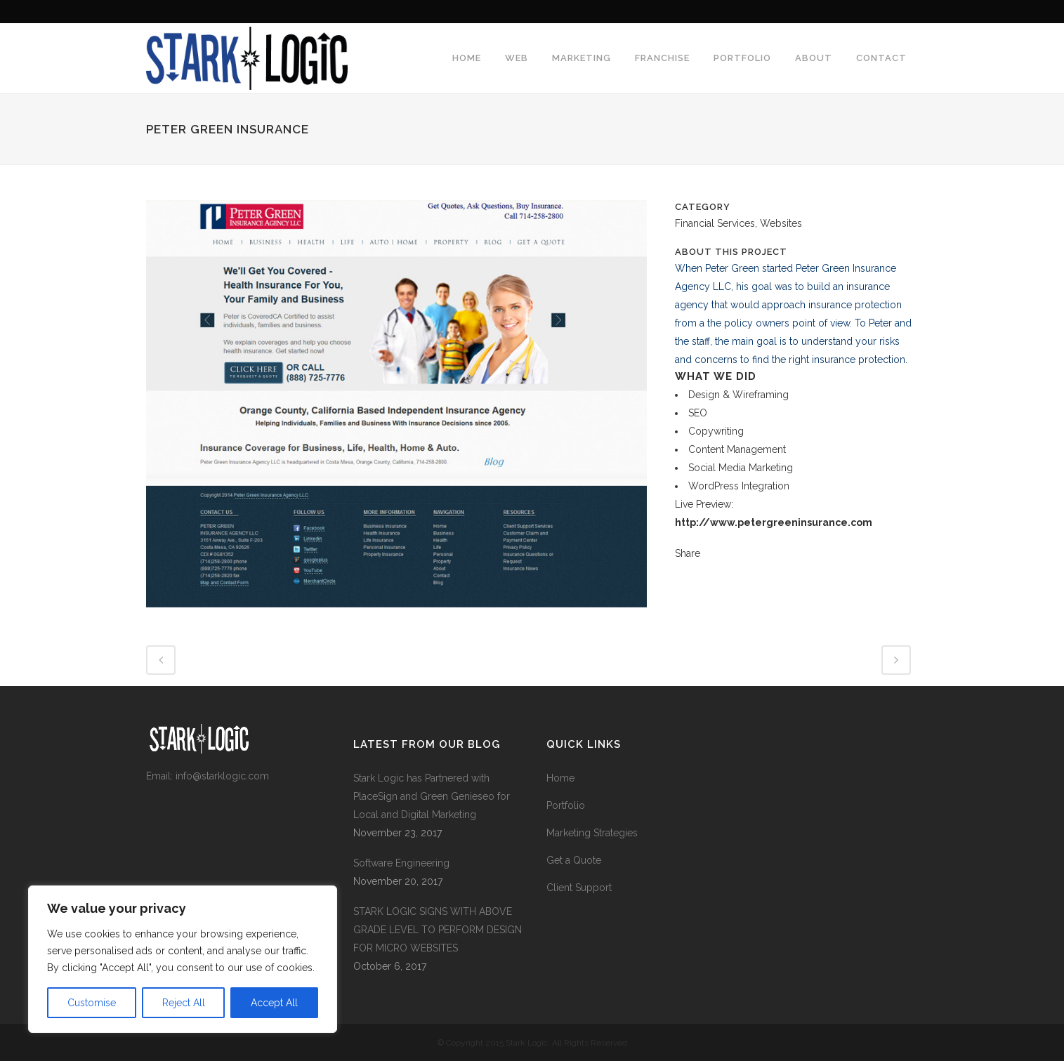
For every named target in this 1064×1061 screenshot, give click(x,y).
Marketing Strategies (592, 832)
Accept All (274, 1002)
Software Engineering (401, 863)
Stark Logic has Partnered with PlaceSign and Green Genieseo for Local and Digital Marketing (431, 796)
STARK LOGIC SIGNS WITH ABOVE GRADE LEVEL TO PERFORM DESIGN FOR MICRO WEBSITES (437, 930)
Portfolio (565, 805)
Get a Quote (573, 860)
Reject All (183, 1002)
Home (560, 778)
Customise (91, 1002)
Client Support (579, 887)
